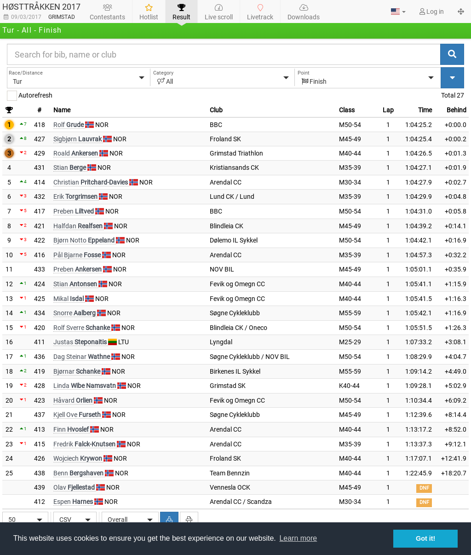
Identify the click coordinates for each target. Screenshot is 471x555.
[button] (398, 11)
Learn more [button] (298, 538)
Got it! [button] (425, 538)
